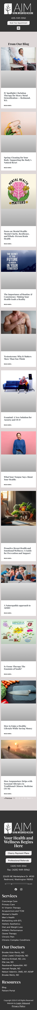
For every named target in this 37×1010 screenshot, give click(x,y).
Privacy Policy (18, 1006)
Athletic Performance (12, 930)
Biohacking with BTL (12, 920)
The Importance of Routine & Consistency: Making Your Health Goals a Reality (18, 297)
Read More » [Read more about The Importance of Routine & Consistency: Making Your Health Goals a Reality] (8, 304)
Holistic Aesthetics (11, 924)
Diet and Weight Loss (12, 927)
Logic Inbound (23, 1003)
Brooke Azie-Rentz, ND (13, 952)
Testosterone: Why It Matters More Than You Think (17, 357)
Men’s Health (8, 917)
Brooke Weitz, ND (10, 975)
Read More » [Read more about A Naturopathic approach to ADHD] (8, 613)
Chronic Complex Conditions (16, 940)
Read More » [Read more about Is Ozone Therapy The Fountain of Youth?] (8, 674)
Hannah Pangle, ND (11, 968)
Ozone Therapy (9, 933)
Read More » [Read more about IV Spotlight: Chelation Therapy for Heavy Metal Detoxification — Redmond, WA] (8, 105)
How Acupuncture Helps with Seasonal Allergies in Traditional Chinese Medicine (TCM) (18, 785)
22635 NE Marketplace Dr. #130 (18, 876)
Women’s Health (10, 914)
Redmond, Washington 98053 (18, 879)
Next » (30, 798)
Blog (4, 987)
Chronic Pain (8, 937)
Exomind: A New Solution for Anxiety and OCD (18, 418)
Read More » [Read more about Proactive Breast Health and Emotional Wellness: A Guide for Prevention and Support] (8, 558)
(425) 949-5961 (18, 866)
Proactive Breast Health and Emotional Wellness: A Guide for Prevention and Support (18, 550)
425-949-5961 (18, 18)
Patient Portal (8, 990)
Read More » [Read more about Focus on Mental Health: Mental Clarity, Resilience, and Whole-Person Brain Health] (8, 244)
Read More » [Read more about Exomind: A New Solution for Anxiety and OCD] (8, 425)
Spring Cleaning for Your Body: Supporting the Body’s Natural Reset (17, 160)
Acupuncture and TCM (13, 911)
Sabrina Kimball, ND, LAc (14, 959)
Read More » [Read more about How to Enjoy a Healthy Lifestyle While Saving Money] (8, 733)
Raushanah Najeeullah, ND (14, 965)
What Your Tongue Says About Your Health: (18, 478)
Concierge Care (9, 901)
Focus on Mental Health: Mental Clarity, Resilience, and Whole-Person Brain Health (17, 235)
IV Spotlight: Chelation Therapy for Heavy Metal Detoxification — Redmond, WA (17, 97)
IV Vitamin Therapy (11, 907)
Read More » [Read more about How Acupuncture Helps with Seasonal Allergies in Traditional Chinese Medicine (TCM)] (8, 793)
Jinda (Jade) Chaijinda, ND (15, 955)
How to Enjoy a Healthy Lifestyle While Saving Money (18, 727)
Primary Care (8, 904)
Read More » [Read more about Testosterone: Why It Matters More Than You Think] (8, 364)
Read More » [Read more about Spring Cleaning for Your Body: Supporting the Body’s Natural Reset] (8, 167)
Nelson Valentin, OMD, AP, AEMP (18, 972)
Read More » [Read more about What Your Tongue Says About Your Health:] (8, 484)
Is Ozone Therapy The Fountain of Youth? (14, 667)
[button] (18, 28)
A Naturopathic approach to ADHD (17, 606)
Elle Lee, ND (8, 962)
